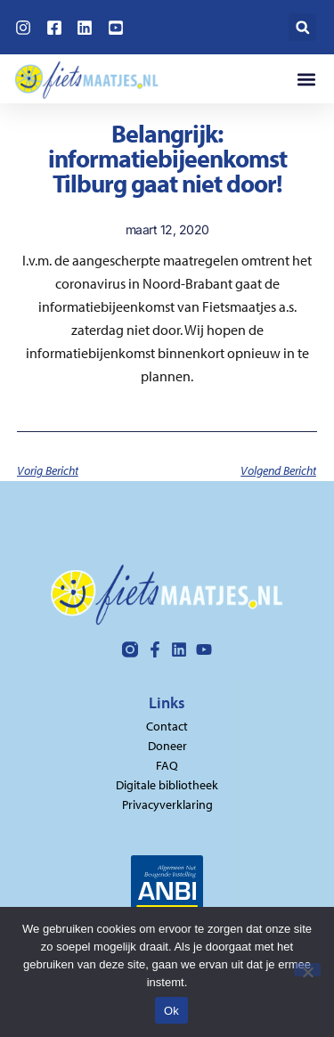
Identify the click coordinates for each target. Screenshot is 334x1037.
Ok (171, 1010)
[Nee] (307, 969)
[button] (302, 27)
